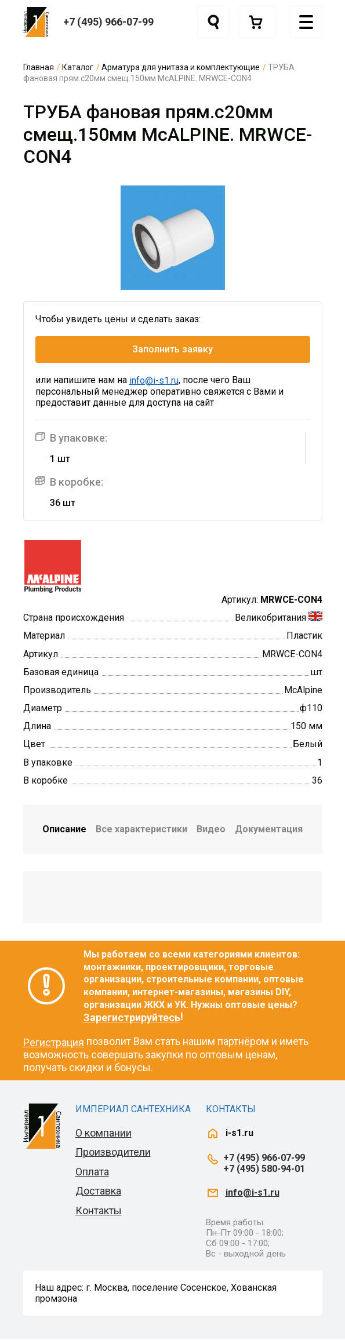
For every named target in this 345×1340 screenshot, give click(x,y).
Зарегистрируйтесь (131, 1019)
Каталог (77, 67)
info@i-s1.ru (154, 381)
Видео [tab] (211, 830)
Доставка (98, 1192)
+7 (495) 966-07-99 (108, 22)
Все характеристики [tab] (141, 830)
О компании (103, 1134)
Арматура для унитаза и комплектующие (180, 67)
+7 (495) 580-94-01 (264, 1169)
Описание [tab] (64, 830)
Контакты (98, 1212)
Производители (113, 1153)
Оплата (92, 1173)
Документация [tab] (269, 830)
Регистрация (53, 1043)
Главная (38, 67)
